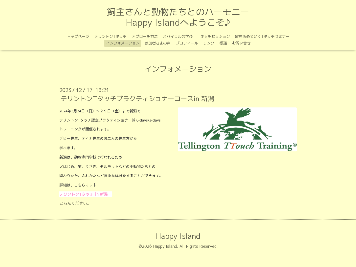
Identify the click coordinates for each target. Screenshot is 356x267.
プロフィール (187, 43)
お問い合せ (241, 43)
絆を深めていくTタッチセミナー (262, 36)
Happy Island (178, 236)
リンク (208, 43)
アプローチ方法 (145, 36)
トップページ (78, 36)
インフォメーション (122, 43)
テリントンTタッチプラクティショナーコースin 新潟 (137, 98)
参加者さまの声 (158, 43)
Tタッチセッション (214, 36)
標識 (223, 43)
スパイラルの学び (178, 36)
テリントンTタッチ (110, 36)
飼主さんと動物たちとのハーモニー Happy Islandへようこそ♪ (178, 17)
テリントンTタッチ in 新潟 (83, 194)
